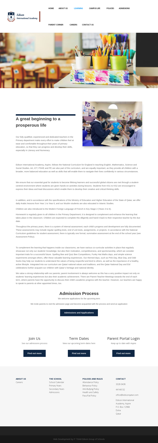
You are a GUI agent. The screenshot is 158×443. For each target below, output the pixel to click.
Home (51, 8)
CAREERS (73, 24)
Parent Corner (55, 24)
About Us (63, 8)
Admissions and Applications (79, 312)
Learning (78, 8)
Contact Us (88, 24)
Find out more (35, 353)
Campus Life (94, 8)
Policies (110, 8)
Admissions (124, 8)
